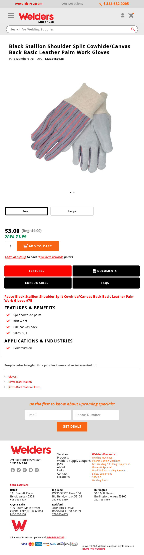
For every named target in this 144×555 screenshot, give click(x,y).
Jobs (60, 464)
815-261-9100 (18, 514)
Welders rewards (51, 257)
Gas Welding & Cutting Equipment (111, 464)
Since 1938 (46, 21)
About (61, 467)
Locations (63, 477)
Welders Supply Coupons (74, 461)
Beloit (13, 490)
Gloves (12, 376)
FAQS (105, 283)
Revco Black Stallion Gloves (24, 387)
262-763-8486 (102, 499)
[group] (72, 128)
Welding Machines (102, 457)
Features (36, 271)
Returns (85, 549)
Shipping (101, 549)
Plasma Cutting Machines (106, 460)
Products (63, 457)
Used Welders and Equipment (108, 470)
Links (60, 470)
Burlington (100, 490)
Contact (62, 473)
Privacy (93, 549)
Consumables (36, 283)
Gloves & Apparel (101, 467)
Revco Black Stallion (20, 382)
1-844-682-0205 (19, 463)
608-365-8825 (18, 499)
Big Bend (57, 490)
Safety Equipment (102, 473)
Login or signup (15, 257)
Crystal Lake (17, 504)
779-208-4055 (60, 514)
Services (62, 454)
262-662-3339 (60, 499)
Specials (96, 476)
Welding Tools (99, 480)
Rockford (57, 504)
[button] (70, 192)
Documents (105, 271)
